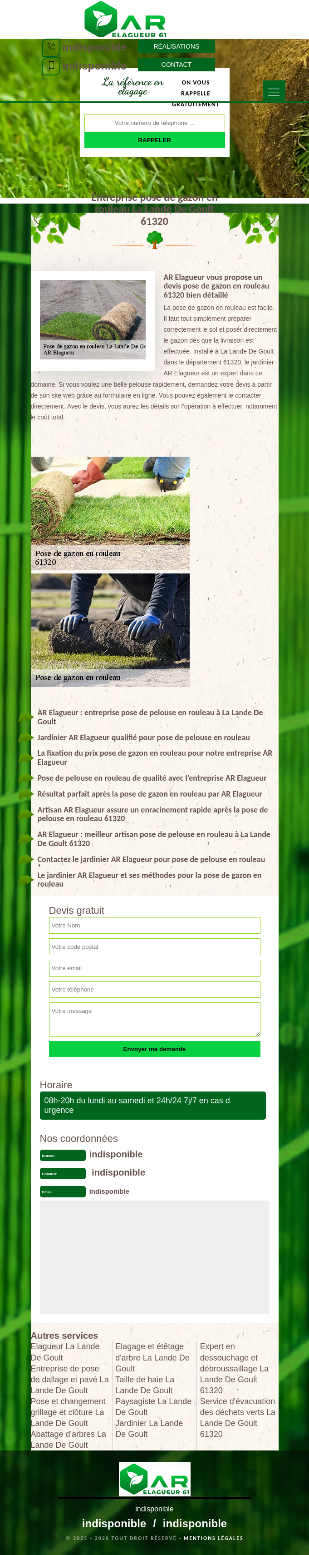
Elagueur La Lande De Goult (65, 1352)
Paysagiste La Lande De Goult (153, 1407)
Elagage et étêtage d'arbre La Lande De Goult (152, 1357)
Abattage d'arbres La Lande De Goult (69, 1440)
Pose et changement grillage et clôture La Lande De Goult (68, 1412)
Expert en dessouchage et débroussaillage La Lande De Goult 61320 (234, 1368)
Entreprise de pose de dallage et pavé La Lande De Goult (70, 1379)
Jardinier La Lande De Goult (149, 1429)
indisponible (95, 47)
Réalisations (176, 46)
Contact (177, 64)
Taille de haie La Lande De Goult (144, 1385)
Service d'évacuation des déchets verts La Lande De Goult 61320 (237, 1418)
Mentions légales (214, 1538)
